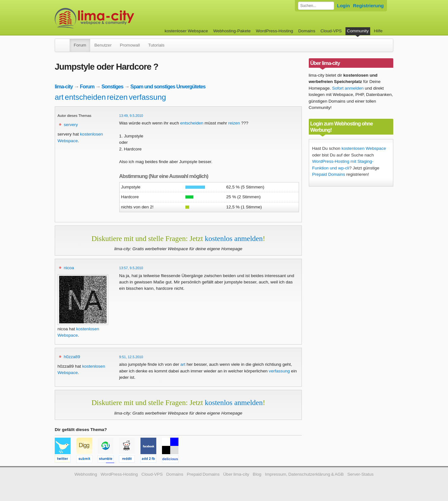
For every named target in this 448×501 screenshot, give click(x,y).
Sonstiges (112, 86)
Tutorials (156, 45)
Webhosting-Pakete (232, 31)
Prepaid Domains (328, 174)
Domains (306, 31)
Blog (257, 474)
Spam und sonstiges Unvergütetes (167, 86)
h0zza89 (72, 356)
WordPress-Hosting (274, 31)
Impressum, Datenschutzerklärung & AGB (304, 474)
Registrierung (368, 5)
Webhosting (85, 474)
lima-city (64, 86)
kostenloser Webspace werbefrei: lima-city (118, 18)
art (59, 97)
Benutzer (102, 45)
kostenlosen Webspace (363, 148)
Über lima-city (236, 474)
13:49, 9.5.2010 (131, 115)
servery (71, 124)
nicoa (69, 267)
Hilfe (378, 31)
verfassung (147, 97)
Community (358, 31)
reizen (117, 97)
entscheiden (85, 97)
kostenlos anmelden (234, 238)
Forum (80, 45)
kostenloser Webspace (186, 31)
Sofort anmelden (348, 88)
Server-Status (360, 474)
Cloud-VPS (331, 31)
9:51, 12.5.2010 (131, 357)
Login (343, 5)
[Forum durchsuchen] (316, 6)
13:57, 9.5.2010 (131, 268)
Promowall (130, 45)
